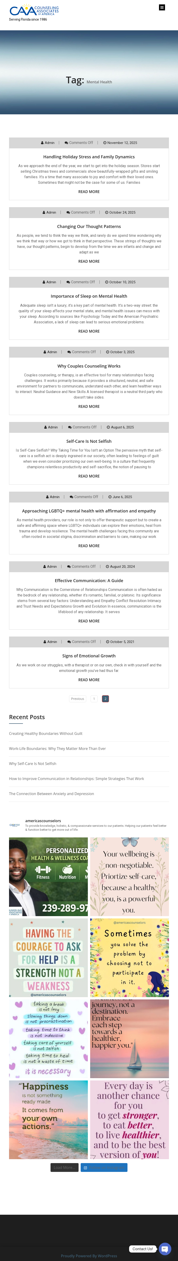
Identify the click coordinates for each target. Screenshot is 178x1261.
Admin (49, 143)
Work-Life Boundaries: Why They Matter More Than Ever (57, 748)
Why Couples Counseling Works (89, 366)
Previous (77, 698)
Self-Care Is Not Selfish (88, 441)
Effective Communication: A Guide (89, 580)
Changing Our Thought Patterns (89, 226)
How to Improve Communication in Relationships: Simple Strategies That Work (76, 778)
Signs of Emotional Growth (89, 656)
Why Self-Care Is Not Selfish (32, 763)
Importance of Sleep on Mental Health (89, 296)
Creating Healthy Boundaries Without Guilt (46, 733)
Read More (89, 191)
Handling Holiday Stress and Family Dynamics (89, 156)
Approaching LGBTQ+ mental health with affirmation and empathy (89, 511)
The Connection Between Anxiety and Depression (51, 793)
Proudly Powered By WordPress (89, 1255)
